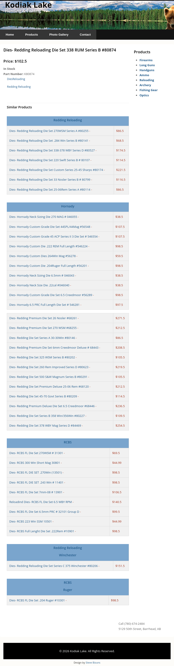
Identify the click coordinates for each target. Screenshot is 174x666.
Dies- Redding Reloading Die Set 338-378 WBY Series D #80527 (52, 150)
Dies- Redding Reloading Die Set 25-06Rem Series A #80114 (49, 189)
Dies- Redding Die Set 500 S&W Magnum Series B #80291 (48, 377)
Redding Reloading (19, 87)
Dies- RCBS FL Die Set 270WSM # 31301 (36, 453)
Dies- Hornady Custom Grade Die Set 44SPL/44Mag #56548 (49, 227)
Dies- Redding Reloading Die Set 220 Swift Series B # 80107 (49, 160)
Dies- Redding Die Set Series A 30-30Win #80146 (42, 338)
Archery (145, 85)
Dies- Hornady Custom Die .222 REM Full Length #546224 (48, 246)
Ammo (144, 75)
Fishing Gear (149, 90)
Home (10, 34)
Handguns (147, 70)
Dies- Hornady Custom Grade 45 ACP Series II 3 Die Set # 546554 (53, 236)
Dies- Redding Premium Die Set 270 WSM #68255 (43, 328)
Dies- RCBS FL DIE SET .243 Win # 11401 (36, 482)
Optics (144, 95)
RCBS (68, 442)
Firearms (146, 60)
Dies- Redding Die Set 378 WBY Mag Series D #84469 (45, 425)
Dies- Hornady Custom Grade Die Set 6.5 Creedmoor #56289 (50, 295)
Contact (85, 34)
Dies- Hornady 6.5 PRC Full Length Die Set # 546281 (44, 305)
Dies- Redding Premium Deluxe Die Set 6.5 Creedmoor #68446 (52, 406)
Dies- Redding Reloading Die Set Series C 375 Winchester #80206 (53, 566)
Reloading (18, 79)
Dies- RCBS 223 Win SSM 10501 (30, 521)
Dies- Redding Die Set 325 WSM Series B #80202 (42, 357)
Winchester (67, 555)
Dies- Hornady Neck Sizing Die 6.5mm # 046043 (41, 275)
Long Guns (147, 65)
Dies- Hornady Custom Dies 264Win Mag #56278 (42, 256)
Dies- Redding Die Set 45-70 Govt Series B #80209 (43, 396)
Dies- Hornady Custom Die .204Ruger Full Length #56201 (48, 266)
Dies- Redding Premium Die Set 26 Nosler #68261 (43, 318)
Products (31, 34)
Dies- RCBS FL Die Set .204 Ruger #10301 (37, 600)
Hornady (67, 206)
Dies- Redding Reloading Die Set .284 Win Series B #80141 (48, 141)
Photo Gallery (58, 34)
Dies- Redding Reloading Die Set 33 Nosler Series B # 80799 (49, 179)
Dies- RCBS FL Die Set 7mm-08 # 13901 (35, 492)
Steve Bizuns (93, 662)
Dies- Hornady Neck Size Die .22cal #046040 (39, 285)
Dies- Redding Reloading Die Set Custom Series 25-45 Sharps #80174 (56, 170)
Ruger (67, 590)
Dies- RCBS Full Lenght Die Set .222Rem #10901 (41, 531)
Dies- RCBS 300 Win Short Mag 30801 (34, 463)
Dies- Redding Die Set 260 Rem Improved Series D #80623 (48, 367)
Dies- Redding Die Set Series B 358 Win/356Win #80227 (47, 416)
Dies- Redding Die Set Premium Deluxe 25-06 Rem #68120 (49, 386)
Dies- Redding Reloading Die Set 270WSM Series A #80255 (48, 131)
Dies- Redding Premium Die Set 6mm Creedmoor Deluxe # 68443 (53, 347)
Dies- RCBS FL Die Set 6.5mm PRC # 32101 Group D (44, 512)
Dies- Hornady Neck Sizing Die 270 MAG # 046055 (43, 217)
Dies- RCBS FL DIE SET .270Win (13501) (35, 472)
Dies (9, 79)
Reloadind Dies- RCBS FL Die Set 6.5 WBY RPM (40, 502)
